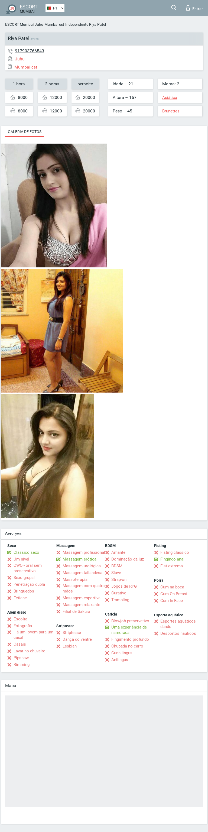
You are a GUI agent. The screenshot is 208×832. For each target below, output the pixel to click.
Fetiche (20, 597)
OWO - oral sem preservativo (28, 568)
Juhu (39, 24)
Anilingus (119, 659)
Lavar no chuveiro (30, 651)
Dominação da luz (127, 559)
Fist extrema (171, 566)
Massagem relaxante (81, 604)
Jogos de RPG (124, 586)
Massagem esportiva (81, 597)
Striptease (72, 632)
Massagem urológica (82, 566)
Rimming (22, 664)
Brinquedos (24, 591)
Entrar (194, 8)
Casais (20, 644)
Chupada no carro (127, 646)
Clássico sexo (26, 552)
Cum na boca (172, 587)
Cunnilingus (121, 652)
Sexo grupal (24, 577)
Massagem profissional (84, 552)
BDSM (116, 566)
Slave (116, 572)
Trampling (120, 599)
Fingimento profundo (130, 639)
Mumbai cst (54, 24)
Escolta (20, 619)
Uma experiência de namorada (129, 630)
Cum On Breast (173, 593)
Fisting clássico (174, 552)
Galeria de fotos (24, 132)
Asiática (169, 97)
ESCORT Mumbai (19, 24)
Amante (118, 552)
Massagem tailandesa (82, 572)
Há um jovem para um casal (33, 635)
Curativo (118, 593)
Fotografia (23, 625)
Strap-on (118, 579)
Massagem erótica (79, 559)
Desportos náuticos (178, 633)
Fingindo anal (172, 559)
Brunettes (171, 111)
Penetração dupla (29, 584)
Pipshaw (21, 657)
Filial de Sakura (76, 611)
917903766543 (29, 50)
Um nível (21, 559)
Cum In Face (171, 600)
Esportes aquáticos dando (178, 624)
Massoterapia (75, 579)
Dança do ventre (77, 639)
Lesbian (70, 646)
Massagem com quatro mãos (84, 588)
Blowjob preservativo (130, 621)
